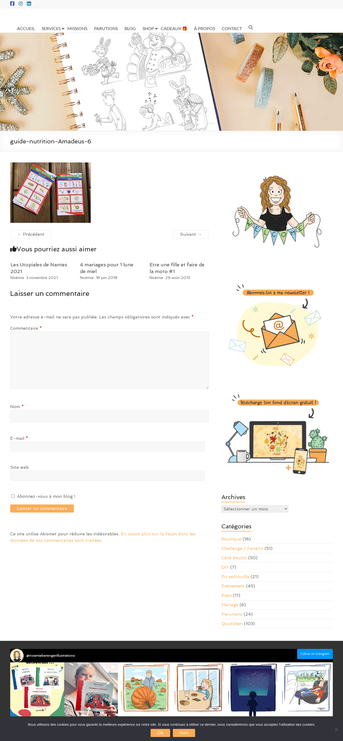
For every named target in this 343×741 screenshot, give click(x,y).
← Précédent (31, 234)
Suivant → (191, 234)
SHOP (148, 28)
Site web (19, 467)
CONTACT (232, 28)
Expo (226, 595)
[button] (37, 689)
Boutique (231, 539)
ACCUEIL (26, 28)
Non (184, 732)
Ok (160, 732)
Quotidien (232, 623)
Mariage (229, 604)
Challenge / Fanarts (242, 548)
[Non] (336, 729)
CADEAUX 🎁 (174, 28)
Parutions (231, 614)
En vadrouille (235, 576)
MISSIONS (77, 28)
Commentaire (26, 328)
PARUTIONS (106, 28)
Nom (17, 406)
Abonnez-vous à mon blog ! (43, 496)
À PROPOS (204, 28)
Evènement (233, 586)
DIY (225, 567)
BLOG (130, 28)
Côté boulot (234, 557)
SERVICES (51, 28)
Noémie (17, 277)
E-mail (19, 438)
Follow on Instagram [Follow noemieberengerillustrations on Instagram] (315, 654)
